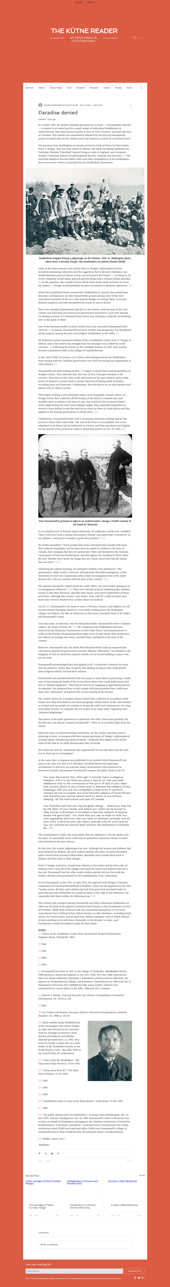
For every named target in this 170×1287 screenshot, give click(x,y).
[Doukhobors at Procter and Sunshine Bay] (85, 1190)
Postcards (94, 88)
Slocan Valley (56, 88)
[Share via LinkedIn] (52, 1153)
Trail (69, 88)
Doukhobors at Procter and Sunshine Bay (83, 1206)
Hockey (118, 88)
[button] (141, 88)
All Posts (30, 88)
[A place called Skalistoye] (126, 1190)
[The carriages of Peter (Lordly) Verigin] (44, 1190)
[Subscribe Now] (135, 1271)
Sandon (106, 88)
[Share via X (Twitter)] (46, 1153)
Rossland (80, 88)
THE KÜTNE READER (84, 31)
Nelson (42, 88)
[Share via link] (58, 1153)
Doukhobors (44, 1145)
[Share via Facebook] (39, 1153)
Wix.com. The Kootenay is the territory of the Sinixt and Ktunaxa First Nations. (92, 1278)
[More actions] (130, 105)
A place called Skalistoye (124, 1205)
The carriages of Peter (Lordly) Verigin (41, 1206)
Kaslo (129, 88)
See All (142, 1175)
